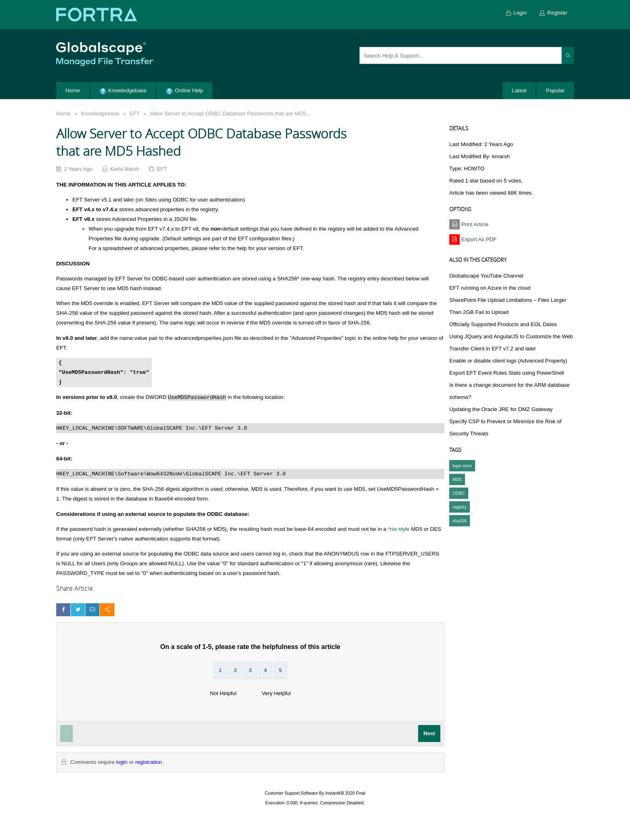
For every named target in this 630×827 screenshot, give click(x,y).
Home (63, 113)
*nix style (398, 529)
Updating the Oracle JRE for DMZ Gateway (501, 409)
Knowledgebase (100, 113)
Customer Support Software (291, 793)
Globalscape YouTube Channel (486, 276)
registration (148, 762)
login (121, 762)
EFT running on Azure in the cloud (490, 288)
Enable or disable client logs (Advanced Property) (508, 361)
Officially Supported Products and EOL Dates (503, 324)
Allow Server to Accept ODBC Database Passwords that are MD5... (230, 113)
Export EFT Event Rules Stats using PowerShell (506, 373)
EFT (134, 113)
